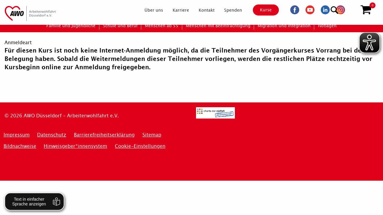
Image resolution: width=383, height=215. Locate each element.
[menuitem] (149, 10)
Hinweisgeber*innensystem (75, 146)
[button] (366, 10)
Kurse (261, 10)
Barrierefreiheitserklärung (104, 135)
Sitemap (151, 135)
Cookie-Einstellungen (140, 146)
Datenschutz (51, 135)
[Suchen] (351, 9)
